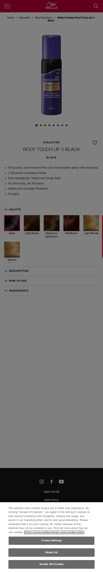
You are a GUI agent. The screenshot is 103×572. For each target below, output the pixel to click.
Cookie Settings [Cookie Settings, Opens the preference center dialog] (51, 540)
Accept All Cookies (51, 564)
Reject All (51, 552)
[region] (51, 537)
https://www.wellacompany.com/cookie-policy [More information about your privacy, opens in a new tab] (54, 532)
